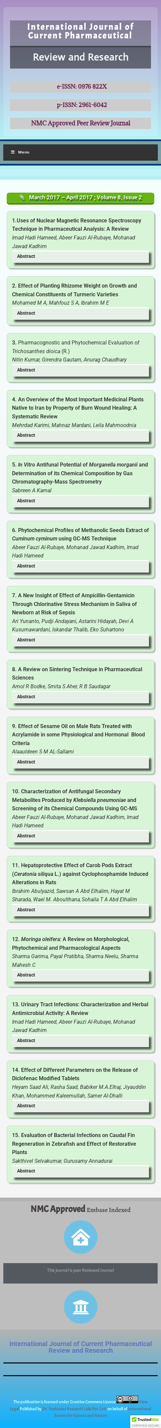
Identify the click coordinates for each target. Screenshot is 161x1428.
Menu (19, 152)
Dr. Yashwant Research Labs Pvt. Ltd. (74, 1409)
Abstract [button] (26, 256)
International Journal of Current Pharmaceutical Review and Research (80, 1347)
